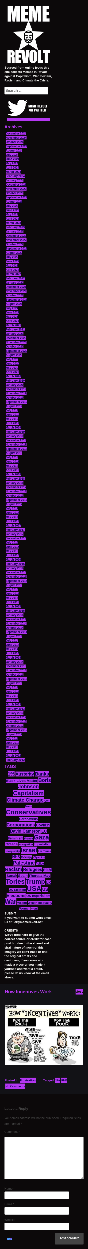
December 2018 (16, 440)
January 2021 (14, 333)
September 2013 (16, 679)
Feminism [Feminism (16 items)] (15, 838)
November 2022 (16, 240)
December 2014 (16, 619)
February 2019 (15, 431)
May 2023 (12, 214)
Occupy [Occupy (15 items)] (27, 857)
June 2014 (12, 645)
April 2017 (12, 521)
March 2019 (13, 427)
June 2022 (12, 261)
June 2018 (12, 461)
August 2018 (14, 453)
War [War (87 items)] (10, 901)
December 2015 (16, 572)
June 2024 (12, 159)
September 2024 (16, 146)
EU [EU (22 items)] (44, 831)
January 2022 (14, 282)
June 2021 (12, 312)
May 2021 (12, 316)
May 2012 (12, 747)
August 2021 (14, 304)
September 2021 (16, 299)
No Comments (15, 1086)
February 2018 (15, 478)
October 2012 (14, 725)
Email (9, 1204)
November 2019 (16, 393)
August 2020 (14, 355)
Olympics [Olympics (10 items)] (39, 857)
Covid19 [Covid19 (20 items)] (43, 825)
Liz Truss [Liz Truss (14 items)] (44, 851)
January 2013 (14, 713)
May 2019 (12, 419)
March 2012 (13, 755)
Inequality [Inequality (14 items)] (12, 851)
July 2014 (12, 640)
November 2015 (16, 576)
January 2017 (14, 534)
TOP (9, 1239)
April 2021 (12, 321)
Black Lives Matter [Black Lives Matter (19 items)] (22, 781)
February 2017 (15, 529)
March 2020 (13, 376)
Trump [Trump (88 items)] (35, 881)
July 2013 (12, 687)
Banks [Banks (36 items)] (42, 773)
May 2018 (12, 466)
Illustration (27, 1080)
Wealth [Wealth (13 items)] (22, 903)
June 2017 (12, 512)
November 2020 (16, 342)
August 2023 (14, 201)
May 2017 (12, 517)
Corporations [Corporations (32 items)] (21, 824)
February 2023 (15, 227)
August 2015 (14, 585)
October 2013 (14, 674)
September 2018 (16, 449)
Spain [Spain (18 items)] (23, 876)
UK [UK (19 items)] (48, 882)
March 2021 (13, 325)
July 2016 (12, 542)
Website (9, 1220)
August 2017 (14, 504)
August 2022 (14, 252)
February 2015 (15, 610)
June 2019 (12, 414)
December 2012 (16, 717)
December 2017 (16, 487)
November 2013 (16, 670)
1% (57, 1080)
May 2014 (12, 649)
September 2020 (16, 350)
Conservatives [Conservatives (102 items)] (28, 812)
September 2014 (16, 632)
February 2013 (15, 708)
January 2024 (14, 180)
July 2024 (12, 154)
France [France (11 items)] (28, 838)
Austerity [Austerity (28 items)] (24, 774)
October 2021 (14, 295)
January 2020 (14, 385)
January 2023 (14, 231)
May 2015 (12, 598)
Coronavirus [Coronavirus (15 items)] (28, 819)
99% (64, 1080)
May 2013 (12, 696)
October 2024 (14, 142)
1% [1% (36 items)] (11, 773)
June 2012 (12, 743)
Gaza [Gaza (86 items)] (41, 837)
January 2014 (14, 662)
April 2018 (12, 470)
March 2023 (13, 223)
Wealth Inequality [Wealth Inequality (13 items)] (40, 903)
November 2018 (16, 444)
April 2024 (12, 167)
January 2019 (14, 436)
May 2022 (12, 265)
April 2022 (12, 270)
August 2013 (14, 683)
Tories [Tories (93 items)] (15, 881)
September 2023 (16, 197)
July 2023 (12, 206)
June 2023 (12, 210)
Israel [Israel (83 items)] (29, 850)
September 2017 (16, 500)
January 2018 (14, 483)
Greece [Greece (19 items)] (11, 844)
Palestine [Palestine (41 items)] (24, 862)
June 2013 (12, 691)
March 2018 (13, 474)
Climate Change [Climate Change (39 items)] (25, 800)
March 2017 (13, 525)
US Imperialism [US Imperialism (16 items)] (38, 896)
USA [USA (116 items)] (34, 888)
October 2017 (14, 495)
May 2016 (12, 551)
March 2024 (13, 172)
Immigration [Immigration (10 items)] (26, 844)
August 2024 (14, 150)
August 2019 (14, 406)
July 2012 (12, 738)
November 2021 (16, 291)
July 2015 (12, 589)
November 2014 (16, 623)
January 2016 (14, 568)
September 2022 (16, 248)
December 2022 (16, 235)
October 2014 (14, 627)
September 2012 (16, 730)
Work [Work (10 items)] (34, 908)
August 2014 (14, 636)
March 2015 (13, 606)
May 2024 (12, 163)
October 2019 (14, 397)
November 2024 (16, 137)
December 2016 (16, 538)
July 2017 (12, 508)
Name (9, 1188)
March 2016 (13, 559)
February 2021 (15, 329)
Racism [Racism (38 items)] (13, 869)
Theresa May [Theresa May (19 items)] (39, 876)
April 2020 (12, 372)
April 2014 (12, 653)
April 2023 (12, 218)
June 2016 (12, 547)
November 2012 (16, 721)
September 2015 (16, 581)
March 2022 (13, 274)
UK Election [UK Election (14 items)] (17, 890)
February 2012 (15, 760)
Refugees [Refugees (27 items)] (32, 869)
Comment (12, 1131)
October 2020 (14, 346)
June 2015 (12, 593)
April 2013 (12, 700)
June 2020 (12, 363)
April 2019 (12, 423)
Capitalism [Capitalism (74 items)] (28, 793)
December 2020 (16, 338)
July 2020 (12, 359)
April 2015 (12, 602)
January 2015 (14, 615)
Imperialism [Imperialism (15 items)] (42, 844)
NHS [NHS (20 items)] (16, 857)
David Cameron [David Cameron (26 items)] (25, 831)
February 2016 (15, 564)
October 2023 (14, 193)
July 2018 (12, 457)
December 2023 (16, 184)
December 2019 (16, 389)
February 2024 (15, 176)
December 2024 (16, 133)
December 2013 (16, 666)
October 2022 (14, 244)
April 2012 (12, 751)
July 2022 (12, 257)
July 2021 (12, 308)
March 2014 (13, 657)
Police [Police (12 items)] (40, 863)
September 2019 (16, 402)
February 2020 (15, 380)
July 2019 (12, 410)
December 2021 (16, 287)
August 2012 (14, 734)
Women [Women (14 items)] (24, 908)
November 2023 (16, 189)
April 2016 (12, 555)
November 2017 (16, 491)
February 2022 (15, 278)
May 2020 (12, 368)
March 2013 (13, 704)
